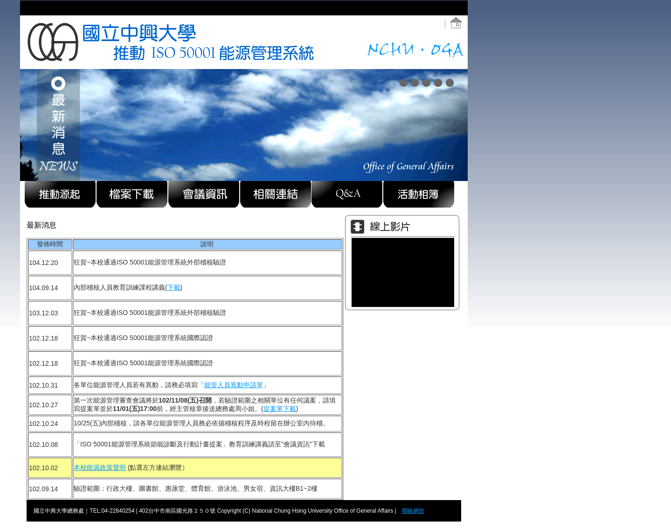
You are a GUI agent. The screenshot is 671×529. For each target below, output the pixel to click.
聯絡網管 (413, 511)
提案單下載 (279, 408)
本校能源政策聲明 (100, 467)
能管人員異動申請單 (233, 385)
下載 (173, 287)
